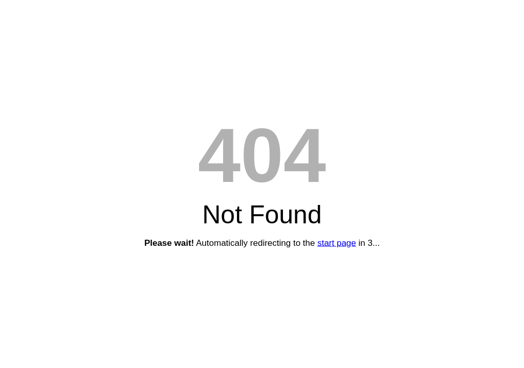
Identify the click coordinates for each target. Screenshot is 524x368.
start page (336, 243)
